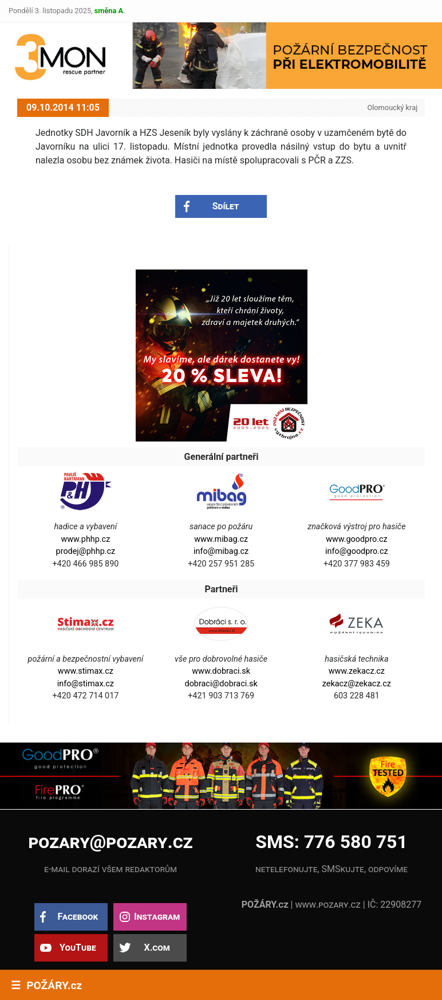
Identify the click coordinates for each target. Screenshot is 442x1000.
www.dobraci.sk (221, 671)
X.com (156, 947)
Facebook (77, 916)
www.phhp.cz (85, 539)
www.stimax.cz (85, 671)
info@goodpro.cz (356, 551)
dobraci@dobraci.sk (221, 684)
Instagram (157, 916)
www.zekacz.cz (357, 671)
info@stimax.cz (85, 684)
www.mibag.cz (221, 539)
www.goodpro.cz (356, 539)
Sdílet (225, 206)
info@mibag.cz (221, 551)
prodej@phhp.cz (86, 551)
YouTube (78, 947)
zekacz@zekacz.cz (356, 684)
